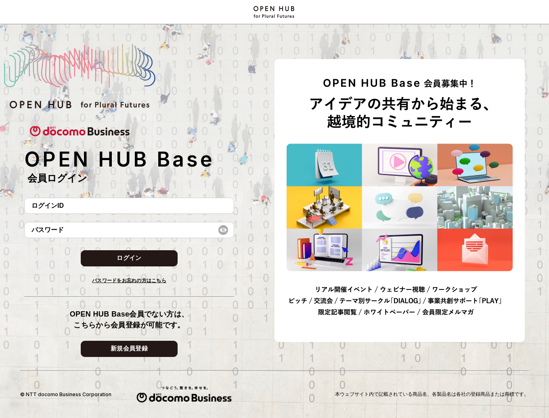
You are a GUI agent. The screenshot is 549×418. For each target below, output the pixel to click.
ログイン (129, 257)
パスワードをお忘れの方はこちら (129, 280)
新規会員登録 (129, 348)
